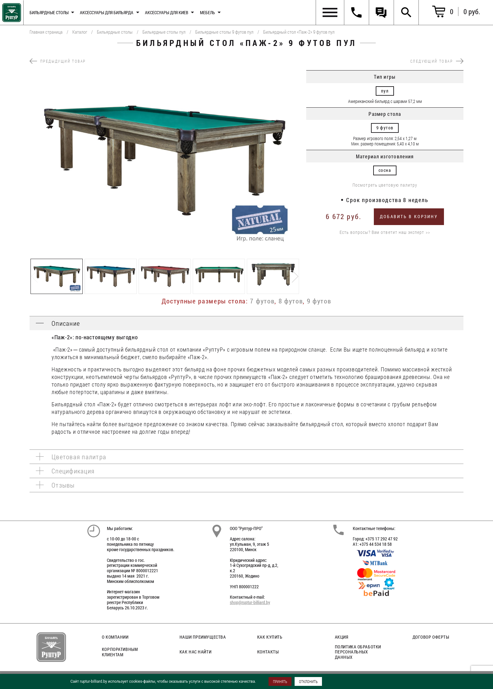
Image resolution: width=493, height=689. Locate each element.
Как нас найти (195, 652)
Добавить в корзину (409, 216)
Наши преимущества (203, 637)
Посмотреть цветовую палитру (384, 185)
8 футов (291, 300)
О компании (115, 637)
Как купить (270, 637)
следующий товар (436, 61)
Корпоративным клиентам (120, 652)
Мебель (207, 12)
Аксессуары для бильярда (106, 12)
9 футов (319, 300)
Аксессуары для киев (166, 12)
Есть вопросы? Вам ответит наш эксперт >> (385, 232)
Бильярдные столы (49, 12)
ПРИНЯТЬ (280, 681)
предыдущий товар (58, 61)
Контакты (268, 652)
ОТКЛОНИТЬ (308, 681)
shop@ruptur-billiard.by (250, 602)
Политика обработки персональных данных (358, 652)
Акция (341, 637)
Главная (10, 11)
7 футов (262, 300)
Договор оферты (431, 637)
